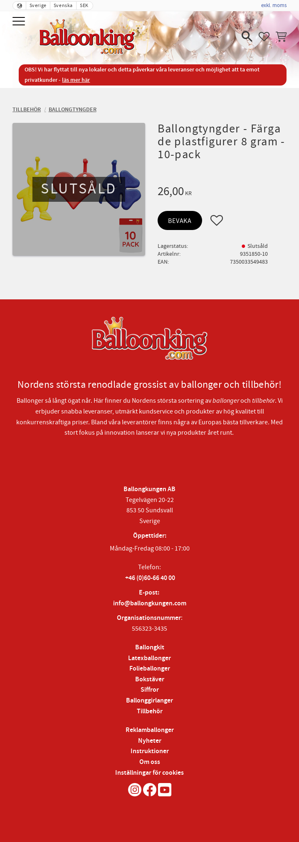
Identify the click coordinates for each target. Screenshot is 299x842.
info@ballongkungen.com (149, 603)
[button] (19, 22)
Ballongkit (149, 647)
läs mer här (76, 80)
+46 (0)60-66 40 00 (150, 578)
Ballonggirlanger (149, 700)
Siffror (150, 689)
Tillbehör (150, 711)
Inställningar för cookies (149, 773)
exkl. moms (274, 5)
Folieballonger (149, 668)
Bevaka (180, 221)
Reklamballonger (150, 730)
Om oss (149, 762)
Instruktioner (150, 751)
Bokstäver (149, 679)
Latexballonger (149, 658)
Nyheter (149, 741)
